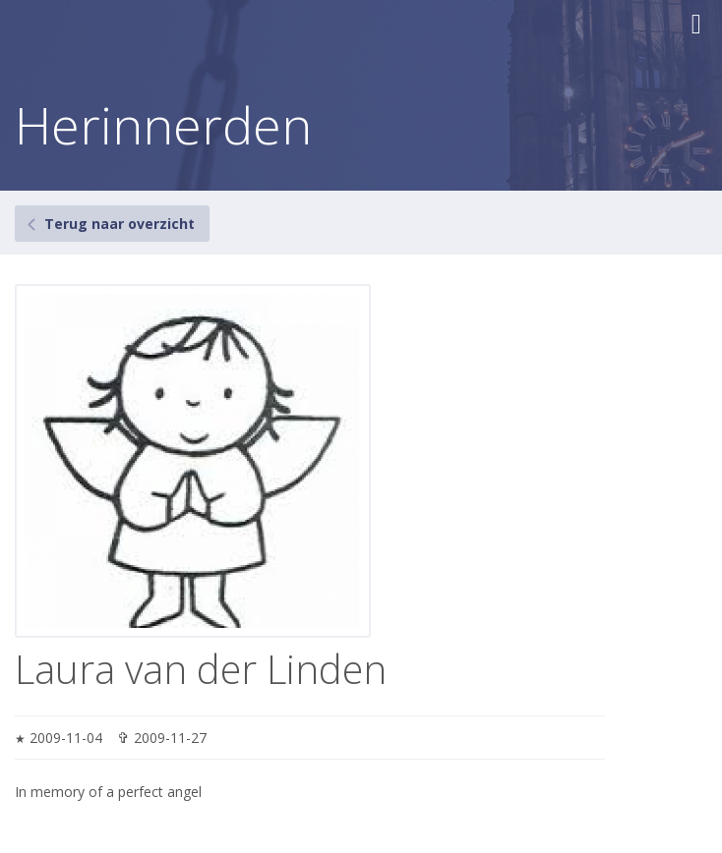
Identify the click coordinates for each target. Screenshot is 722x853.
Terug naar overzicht (119, 223)
